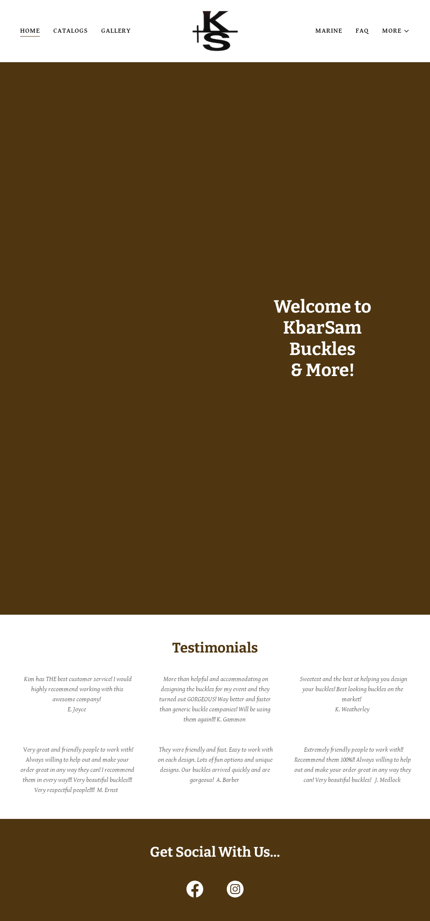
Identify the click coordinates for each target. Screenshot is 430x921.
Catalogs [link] (70, 31)
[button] (396, 31)
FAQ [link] (362, 31)
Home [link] (30, 31)
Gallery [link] (116, 31)
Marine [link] (328, 31)
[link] (215, 31)
